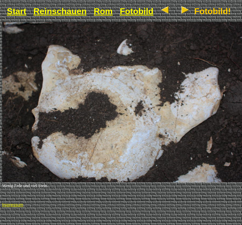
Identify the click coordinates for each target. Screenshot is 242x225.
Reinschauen (59, 11)
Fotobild (136, 11)
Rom (103, 11)
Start (16, 11)
